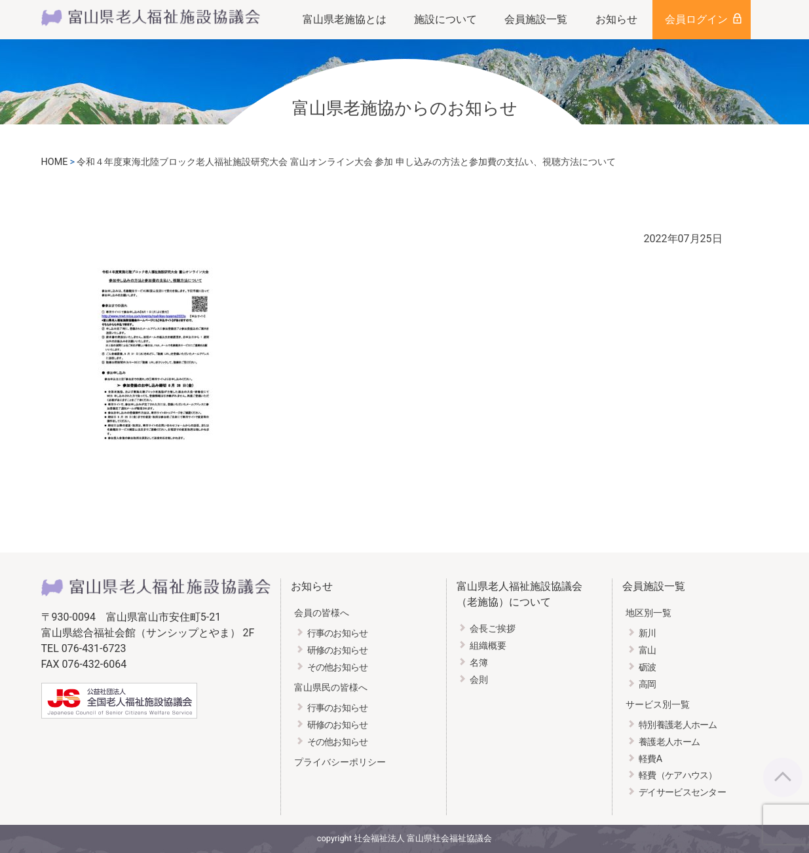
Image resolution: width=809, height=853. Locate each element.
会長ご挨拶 (493, 628)
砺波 (647, 667)
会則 (479, 679)
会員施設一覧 (535, 19)
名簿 (479, 662)
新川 (647, 633)
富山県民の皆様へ (330, 687)
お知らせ (616, 19)
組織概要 (488, 645)
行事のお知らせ (337, 633)
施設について (445, 19)
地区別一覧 (648, 613)
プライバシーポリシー (340, 762)
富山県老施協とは (344, 19)
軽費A (650, 759)
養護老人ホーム (669, 742)
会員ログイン (696, 19)
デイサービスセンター (682, 792)
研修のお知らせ (337, 650)
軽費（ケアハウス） (678, 775)
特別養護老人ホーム (678, 725)
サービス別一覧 (658, 704)
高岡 (647, 684)
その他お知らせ (337, 667)
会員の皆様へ (321, 613)
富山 (647, 650)
